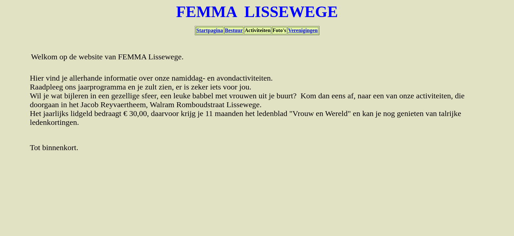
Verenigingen (303, 30)
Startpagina (209, 30)
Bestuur (234, 30)
